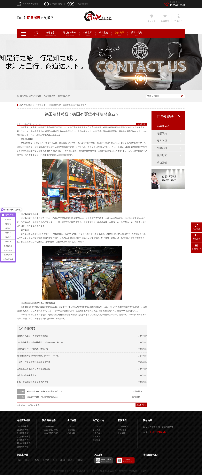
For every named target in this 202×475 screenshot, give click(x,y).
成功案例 (103, 34)
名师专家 (71, 433)
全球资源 (71, 420)
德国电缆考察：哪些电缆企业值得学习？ (45, 391)
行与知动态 (41, 105)
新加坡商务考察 (24, 443)
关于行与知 (136, 34)
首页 (35, 34)
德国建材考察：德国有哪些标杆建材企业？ (67, 105)
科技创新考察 (64, 96)
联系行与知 (97, 433)
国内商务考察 (49, 420)
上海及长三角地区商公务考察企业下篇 (33, 362)
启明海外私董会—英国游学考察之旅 (32, 336)
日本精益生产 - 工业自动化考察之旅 (32, 349)
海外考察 (50, 34)
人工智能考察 (49, 96)
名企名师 (87, 34)
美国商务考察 (23, 440)
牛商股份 (133, 471)
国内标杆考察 (69, 34)
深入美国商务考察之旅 (26, 375)
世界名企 (71, 426)
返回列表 (141, 124)
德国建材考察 (34, 405)
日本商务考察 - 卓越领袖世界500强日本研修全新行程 (40, 342)
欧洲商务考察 (23, 433)
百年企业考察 (35, 96)
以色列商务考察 (24, 437)
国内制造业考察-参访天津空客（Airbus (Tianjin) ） (38, 356)
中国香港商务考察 (50, 430)
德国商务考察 (23, 430)
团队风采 (96, 430)
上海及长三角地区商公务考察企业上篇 (33, 369)
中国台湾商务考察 (50, 433)
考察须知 (162, 133)
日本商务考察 (23, 426)
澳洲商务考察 (23, 447)
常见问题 (162, 140)
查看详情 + (137, 391)
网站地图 (96, 440)
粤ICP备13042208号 (107, 471)
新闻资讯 (119, 34)
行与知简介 (97, 426)
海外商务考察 (23, 420)
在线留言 (96, 437)
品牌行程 (162, 148)
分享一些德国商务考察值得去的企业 (32, 382)
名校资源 (71, 430)
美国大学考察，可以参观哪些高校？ (43, 397)
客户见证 (162, 155)
